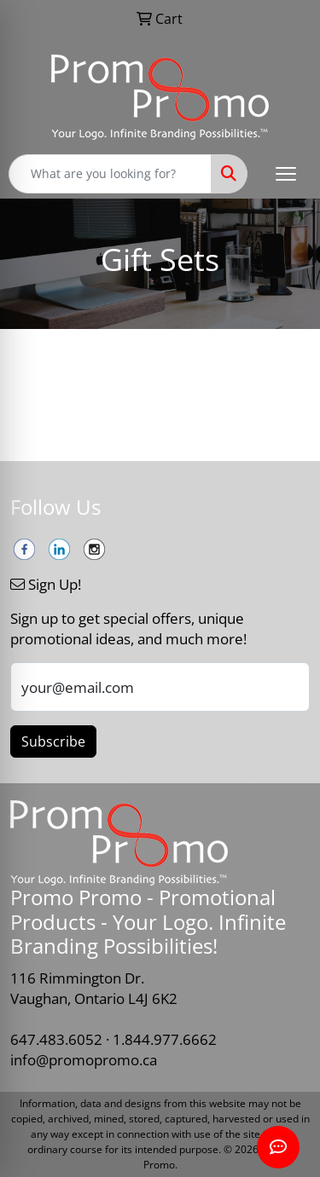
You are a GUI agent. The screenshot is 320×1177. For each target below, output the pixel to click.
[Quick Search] (110, 173)
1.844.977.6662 (165, 1039)
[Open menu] (286, 174)
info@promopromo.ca (83, 1059)
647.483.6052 (56, 1039)
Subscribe (53, 741)
